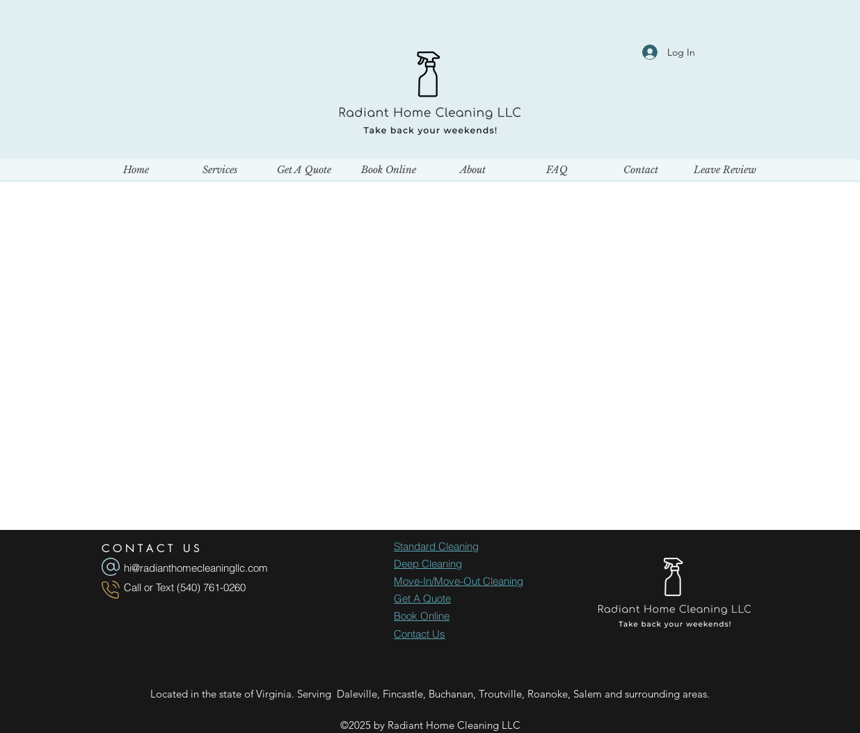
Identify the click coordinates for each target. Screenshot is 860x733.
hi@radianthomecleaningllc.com (196, 567)
